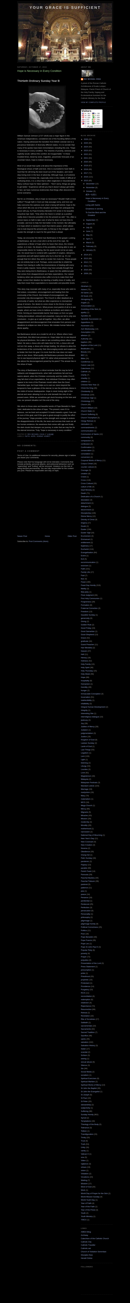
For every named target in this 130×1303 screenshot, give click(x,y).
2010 (86, 270)
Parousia (84, 874)
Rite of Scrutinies (88, 1019)
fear (82, 579)
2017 (86, 173)
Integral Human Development (93, 707)
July (88, 227)
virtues (83, 1167)
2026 (86, 139)
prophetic (85, 980)
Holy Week (85, 674)
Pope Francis (86, 940)
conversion (85, 457)
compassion (86, 441)
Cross (83, 480)
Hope (33, 436)
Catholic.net (86, 1248)
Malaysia (84, 779)
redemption (85, 999)
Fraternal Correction (89, 608)
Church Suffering (88, 414)
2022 (86, 154)
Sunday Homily (43, 436)
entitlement (85, 542)
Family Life (85, 572)
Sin (82, 1068)
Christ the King (87, 388)
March (89, 242)
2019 (86, 165)
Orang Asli (85, 855)
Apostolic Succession (90, 319)
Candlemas (85, 362)
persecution (86, 911)
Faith (27, 436)
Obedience (85, 851)
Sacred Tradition (88, 1032)
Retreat (84, 1013)
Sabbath (84, 1022)
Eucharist (85, 549)
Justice (84, 736)
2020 (86, 162)
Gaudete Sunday (88, 615)
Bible (83, 358)
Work (83, 1190)
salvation (84, 1042)
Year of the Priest (88, 1210)
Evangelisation (87, 552)
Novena (84, 848)
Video (83, 1160)
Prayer (83, 957)
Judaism (84, 730)
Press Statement (88, 966)
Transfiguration (87, 1134)
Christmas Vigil (87, 398)
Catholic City (86, 1242)
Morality (84, 825)
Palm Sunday (86, 858)
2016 (86, 177)
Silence (84, 1065)
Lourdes (84, 769)
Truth (83, 1144)
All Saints (85, 293)
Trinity (83, 1137)
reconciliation (86, 996)
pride (83, 973)
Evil (82, 559)
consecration (86, 450)
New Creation (86, 845)
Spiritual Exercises (88, 1078)
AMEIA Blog (86, 1232)
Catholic (84, 371)
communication (87, 431)
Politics (84, 930)
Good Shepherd (87, 634)
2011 (86, 266)
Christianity (85, 391)
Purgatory (85, 989)
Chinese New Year (88, 385)
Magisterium (86, 776)
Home (47, 536)
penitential (85, 901)
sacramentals (86, 1026)
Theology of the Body (90, 1124)
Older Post (72, 536)
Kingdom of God (87, 740)
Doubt (83, 526)
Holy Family (86, 664)
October (89, 191)
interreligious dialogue (90, 717)
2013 (86, 258)
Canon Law (85, 365)
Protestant (85, 983)
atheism (84, 335)
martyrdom (85, 792)
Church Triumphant (89, 418)
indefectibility (86, 700)
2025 (86, 143)
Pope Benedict (87, 937)
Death (83, 493)
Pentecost (85, 904)
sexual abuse (86, 1062)
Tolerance (85, 1128)
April (88, 239)
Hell (82, 654)
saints (83, 1039)
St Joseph (85, 1095)
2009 (86, 273)
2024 (86, 147)
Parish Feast (86, 871)
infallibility (85, 704)
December (90, 184)
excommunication (88, 562)
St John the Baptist (89, 1088)
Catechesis (85, 368)
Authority (84, 339)
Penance (84, 897)
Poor (83, 934)
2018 (86, 169)
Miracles (84, 815)
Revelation (85, 1016)
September (91, 220)
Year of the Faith (88, 1206)
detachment (86, 503)
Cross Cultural (87, 483)
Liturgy (84, 766)
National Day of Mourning (91, 835)
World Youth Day (88, 1200)
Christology (85, 401)
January (89, 250)
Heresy (84, 658)
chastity (84, 378)
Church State (86, 411)
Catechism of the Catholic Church (95, 1238)
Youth (83, 1213)
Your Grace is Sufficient (65, 7)
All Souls (84, 296)
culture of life (86, 487)
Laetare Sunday (87, 743)
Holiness (84, 661)
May (88, 235)
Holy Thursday (87, 671)
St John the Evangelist (90, 1091)
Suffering (84, 1111)
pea (82, 891)
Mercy (83, 809)
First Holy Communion (90, 598)
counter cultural (87, 467)
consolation (85, 454)
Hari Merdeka (86, 648)
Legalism (84, 753)
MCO (83, 802)
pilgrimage (85, 921)
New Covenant (87, 842)
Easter (83, 529)
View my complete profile (93, 102)
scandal (84, 1052)
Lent (82, 756)
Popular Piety (86, 950)
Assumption (86, 332)
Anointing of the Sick (89, 309)
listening (84, 763)
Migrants (84, 812)
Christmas (85, 395)
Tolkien (84, 1131)
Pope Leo (85, 944)
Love (83, 773)
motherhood (86, 828)
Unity (83, 1147)
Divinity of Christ (87, 519)
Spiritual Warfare (88, 1081)
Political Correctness (89, 927)
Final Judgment (87, 595)
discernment (86, 510)
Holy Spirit (85, 667)
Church (84, 404)
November (90, 187)
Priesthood (85, 976)
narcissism (85, 832)
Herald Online (86, 1258)
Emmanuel (85, 539)
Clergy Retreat (87, 421)
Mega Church (86, 805)
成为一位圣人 (91, 194)
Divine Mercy (86, 516)
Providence (85, 986)
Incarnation (85, 697)
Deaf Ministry (86, 490)
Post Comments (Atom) (38, 541)
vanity (83, 1151)
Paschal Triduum (88, 881)
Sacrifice (84, 1036)
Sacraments (86, 1029)
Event (83, 556)
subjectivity (85, 1108)
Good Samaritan (88, 631)
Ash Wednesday (87, 329)
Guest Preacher (87, 644)
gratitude (84, 641)
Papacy (84, 865)
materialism (85, 799)
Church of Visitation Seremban (93, 1252)
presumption (86, 970)
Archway (84, 1235)
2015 (86, 180)
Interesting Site (87, 713)
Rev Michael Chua (92, 79)
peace (83, 894)
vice (82, 1157)
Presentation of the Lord (91, 963)
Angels (84, 303)
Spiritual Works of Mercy (91, 1085)
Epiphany (85, 546)
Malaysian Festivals (89, 782)
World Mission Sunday (90, 1197)
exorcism (84, 566)
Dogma (84, 523)
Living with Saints (93, 205)
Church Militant (87, 408)
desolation (85, 500)
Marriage (84, 789)
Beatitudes (85, 348)
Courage (84, 470)
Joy (82, 723)
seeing (83, 1059)
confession (85, 444)
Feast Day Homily (88, 585)
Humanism (85, 684)
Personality (85, 914)
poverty (84, 953)
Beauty (84, 352)
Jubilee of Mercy (88, 726)
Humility (84, 687)
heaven (84, 651)
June (88, 231)
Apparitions (85, 322)
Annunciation (86, 306)
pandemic (85, 861)
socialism (85, 1075)
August (89, 224)
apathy (84, 312)
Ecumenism (86, 536)
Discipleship (86, 513)
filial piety (85, 592)
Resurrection (86, 1009)
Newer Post (22, 536)
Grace (83, 638)
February (90, 246)
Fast (82, 575)
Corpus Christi (87, 464)
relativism (85, 1003)
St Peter (84, 1101)
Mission (84, 819)
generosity (85, 618)
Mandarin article (87, 786)
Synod (83, 1118)
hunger (84, 690)
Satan (83, 1049)
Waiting (84, 1180)
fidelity (83, 588)
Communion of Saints (90, 434)
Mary (83, 796)
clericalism (85, 424)
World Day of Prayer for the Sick (94, 1193)
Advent (84, 289)
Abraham (85, 286)
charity (83, 375)
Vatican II (85, 1154)
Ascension (85, 326)
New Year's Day (87, 838)
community (85, 437)
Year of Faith (86, 1203)
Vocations (85, 1177)
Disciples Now (87, 1255)
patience (84, 888)
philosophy (85, 917)
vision (83, 1170)
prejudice (85, 960)
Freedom (84, 611)
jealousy (84, 720)
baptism (84, 342)
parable (84, 868)
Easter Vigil (85, 533)
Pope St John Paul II (89, 947)
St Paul (84, 1098)
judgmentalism (87, 733)
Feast (83, 582)
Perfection (85, 907)
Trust (83, 1141)
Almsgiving (85, 299)
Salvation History (88, 1045)
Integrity (84, 710)
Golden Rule (86, 625)
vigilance (84, 1164)
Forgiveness (86, 602)
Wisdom (84, 1183)
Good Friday (86, 628)
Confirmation (86, 447)
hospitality (85, 681)
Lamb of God (86, 746)
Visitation (85, 1174)
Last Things (86, 750)
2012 (86, 262)
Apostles (84, 316)
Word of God (86, 1187)
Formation (85, 605)
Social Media (86, 1072)
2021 (86, 158)
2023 (86, 150)
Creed (83, 477)
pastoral (84, 884)
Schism (84, 1055)
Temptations (86, 1121)
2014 (86, 255)
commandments (87, 427)
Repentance (86, 1006)
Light (83, 759)
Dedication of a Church (90, 496)
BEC (83, 355)
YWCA (84, 1220)
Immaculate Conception (91, 694)
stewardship (86, 1105)
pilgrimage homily (88, 924)
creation (84, 473)
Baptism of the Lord (89, 345)
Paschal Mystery (88, 878)
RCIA (83, 993)
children (84, 381)
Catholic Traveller (88, 1245)
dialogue (84, 506)
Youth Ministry (87, 1216)
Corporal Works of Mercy (91, 460)
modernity (85, 822)
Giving (83, 621)
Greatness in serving (94, 209)
